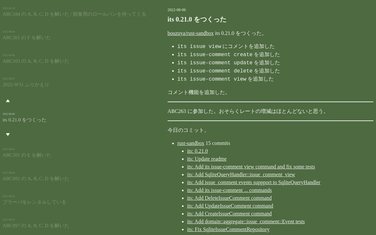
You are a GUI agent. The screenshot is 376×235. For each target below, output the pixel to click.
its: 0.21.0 (169, 151)
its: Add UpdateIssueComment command (202, 206)
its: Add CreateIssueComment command (201, 213)
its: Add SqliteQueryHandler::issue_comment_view (213, 174)
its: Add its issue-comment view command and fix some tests (223, 166)
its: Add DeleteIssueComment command (201, 198)
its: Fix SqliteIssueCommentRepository (200, 229)
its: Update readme (179, 159)
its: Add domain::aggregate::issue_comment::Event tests (218, 221)
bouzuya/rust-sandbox (163, 33)
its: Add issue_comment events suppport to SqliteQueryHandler (226, 182)
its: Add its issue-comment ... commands (201, 190)
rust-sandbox (163, 143)
